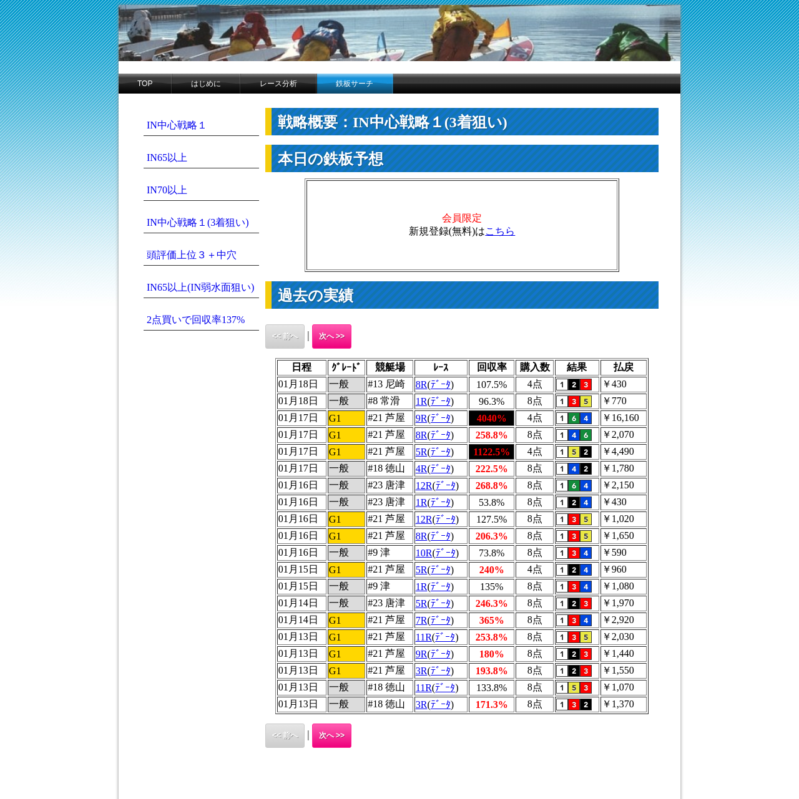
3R (422, 671)
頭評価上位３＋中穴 (192, 254)
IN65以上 (167, 157)
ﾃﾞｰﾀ (441, 384)
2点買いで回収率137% (196, 319)
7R (422, 620)
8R (422, 384)
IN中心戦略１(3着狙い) (198, 222)
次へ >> (332, 336)
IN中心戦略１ (177, 125)
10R (424, 553)
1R (422, 401)
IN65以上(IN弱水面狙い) (200, 287)
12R (424, 485)
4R (422, 468)
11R (424, 637)
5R (422, 452)
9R (422, 418)
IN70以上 (167, 190)
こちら (500, 231)
